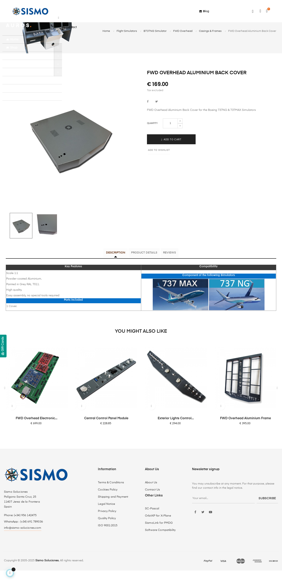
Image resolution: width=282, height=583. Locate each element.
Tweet (156, 114)
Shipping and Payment (113, 509)
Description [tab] (108, 265)
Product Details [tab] (144, 265)
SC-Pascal (152, 521)
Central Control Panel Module (106, 430)
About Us (151, 494)
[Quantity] (170, 136)
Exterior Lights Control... (176, 430)
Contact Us (152, 502)
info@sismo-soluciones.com (22, 540)
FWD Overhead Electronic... (36, 430)
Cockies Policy (107, 502)
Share (148, 114)
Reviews (176, 265)
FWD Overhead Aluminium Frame (245, 430)
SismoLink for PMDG (159, 535)
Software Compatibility (160, 542)
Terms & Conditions (111, 494)
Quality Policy (107, 530)
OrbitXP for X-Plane (158, 528)
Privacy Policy (107, 523)
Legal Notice (106, 516)
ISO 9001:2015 (107, 537)
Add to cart (171, 152)
